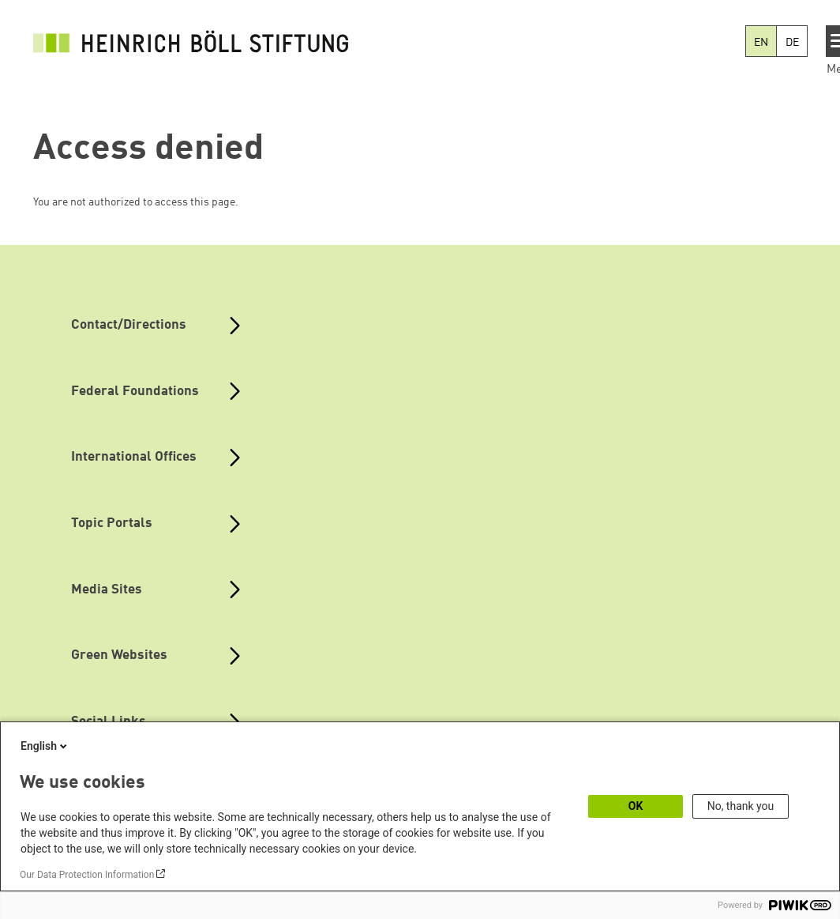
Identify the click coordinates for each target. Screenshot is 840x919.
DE (792, 42)
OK (635, 806)
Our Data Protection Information (87, 874)
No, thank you (740, 806)
